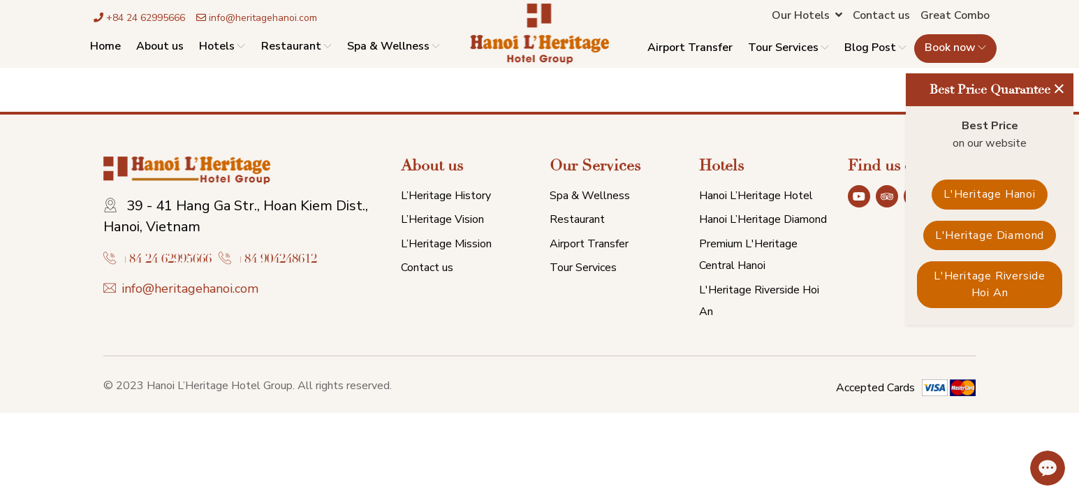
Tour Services (788, 48)
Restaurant (296, 46)
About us (160, 46)
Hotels (222, 46)
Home (105, 46)
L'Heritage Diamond (989, 235)
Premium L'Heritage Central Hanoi (748, 255)
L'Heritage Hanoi (990, 194)
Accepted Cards (875, 387)
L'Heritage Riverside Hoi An (989, 284)
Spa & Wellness (393, 46)
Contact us (881, 15)
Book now (955, 48)
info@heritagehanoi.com (256, 17)
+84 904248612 (277, 259)
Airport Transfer (690, 48)
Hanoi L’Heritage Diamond (763, 219)
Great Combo (955, 15)
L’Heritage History (446, 195)
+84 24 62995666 (139, 17)
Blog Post (875, 48)
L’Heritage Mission (446, 244)
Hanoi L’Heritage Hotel (756, 195)
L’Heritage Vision (442, 219)
